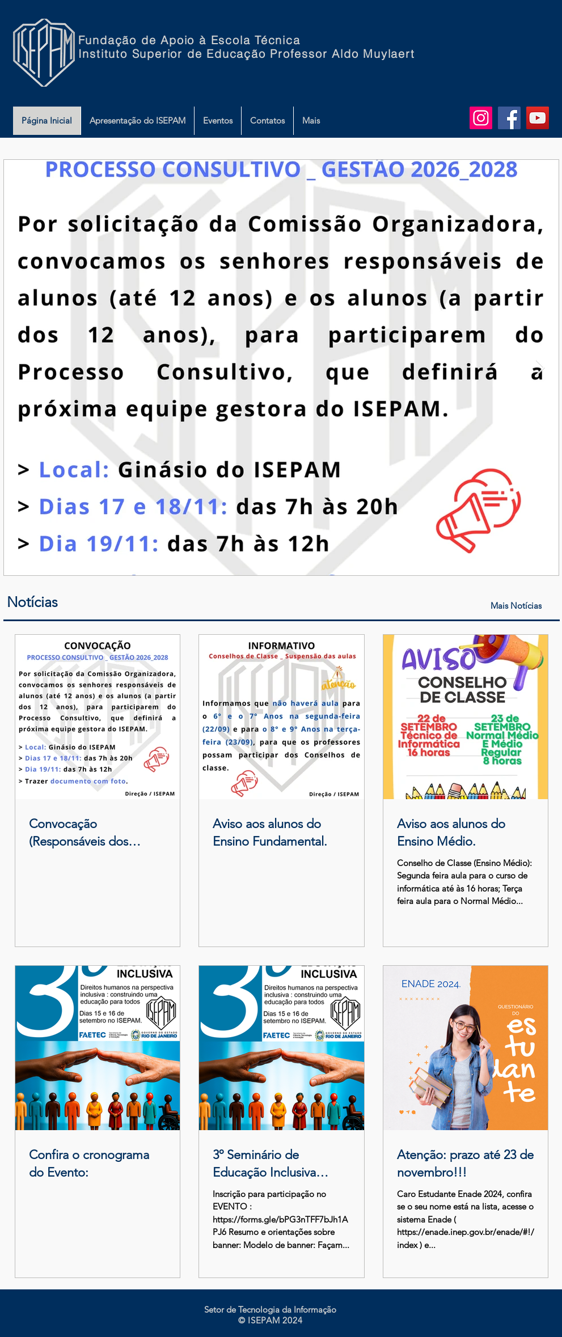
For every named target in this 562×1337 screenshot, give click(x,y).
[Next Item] (540, 368)
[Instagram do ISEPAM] (481, 118)
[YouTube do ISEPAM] (537, 118)
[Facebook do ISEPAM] (509, 118)
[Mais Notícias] (517, 606)
